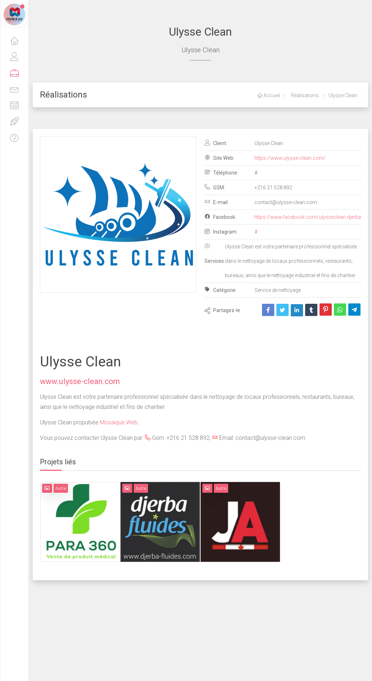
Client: (216, 143)
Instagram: (221, 232)
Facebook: (220, 216)
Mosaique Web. (119, 422)
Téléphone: (221, 172)
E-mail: (217, 202)
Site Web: (219, 157)
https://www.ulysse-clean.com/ (290, 158)
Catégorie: (220, 290)
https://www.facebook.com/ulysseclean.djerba (307, 217)
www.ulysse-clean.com (80, 381)
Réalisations (304, 95)
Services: (215, 253)
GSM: (215, 187)
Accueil (268, 95)
